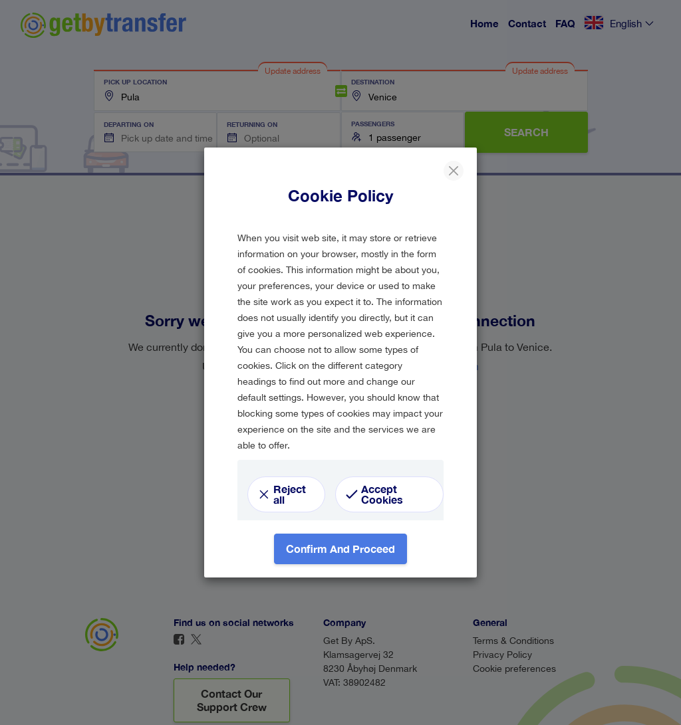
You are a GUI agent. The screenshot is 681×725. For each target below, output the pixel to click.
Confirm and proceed (340, 548)
